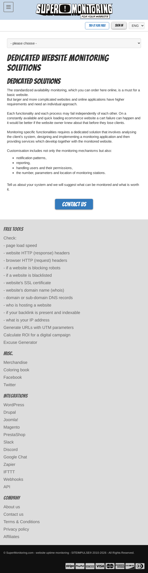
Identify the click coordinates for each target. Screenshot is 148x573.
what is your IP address (27, 320)
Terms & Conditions (21, 521)
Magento (11, 427)
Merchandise (15, 362)
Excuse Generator (20, 342)
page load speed (21, 245)
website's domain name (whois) (35, 290)
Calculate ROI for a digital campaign (36, 335)
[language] (137, 25)
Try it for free (97, 25)
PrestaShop (14, 434)
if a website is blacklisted (29, 275)
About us (11, 507)
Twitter (9, 384)
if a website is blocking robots (33, 268)
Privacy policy (16, 529)
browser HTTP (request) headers (36, 260)
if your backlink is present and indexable (43, 312)
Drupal (9, 412)
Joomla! (10, 419)
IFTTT (9, 472)
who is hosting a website (28, 305)
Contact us (74, 204)
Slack (8, 442)
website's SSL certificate (28, 282)
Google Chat (15, 457)
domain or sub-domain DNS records (39, 297)
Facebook (12, 377)
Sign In (119, 25)
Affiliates (11, 536)
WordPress (13, 404)
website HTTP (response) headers (38, 253)
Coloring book (16, 370)
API (6, 486)
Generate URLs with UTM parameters (38, 327)
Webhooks (13, 479)
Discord (10, 449)
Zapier (9, 464)
